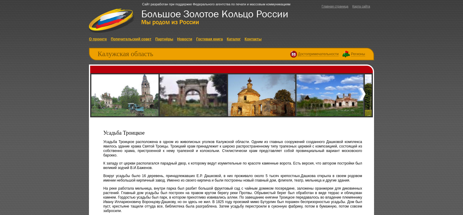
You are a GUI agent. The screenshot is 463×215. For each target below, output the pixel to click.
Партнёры (164, 39)
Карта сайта (361, 6)
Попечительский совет (131, 39)
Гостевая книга (209, 39)
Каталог (234, 39)
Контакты (253, 39)
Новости (184, 39)
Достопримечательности (318, 54)
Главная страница (335, 6)
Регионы (358, 54)
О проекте (98, 39)
